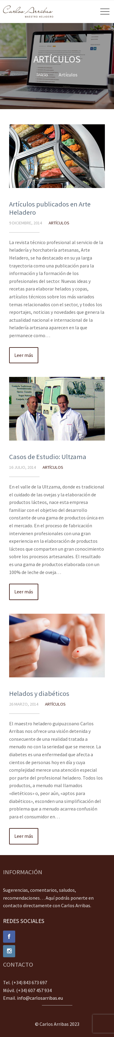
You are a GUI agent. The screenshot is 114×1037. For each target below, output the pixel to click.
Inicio (42, 75)
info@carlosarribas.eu (40, 998)
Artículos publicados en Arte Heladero (50, 208)
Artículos (68, 75)
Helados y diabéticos (39, 693)
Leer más (23, 355)
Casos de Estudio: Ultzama (47, 456)
